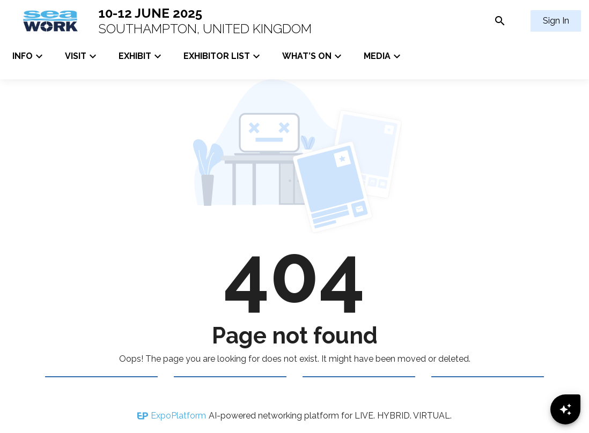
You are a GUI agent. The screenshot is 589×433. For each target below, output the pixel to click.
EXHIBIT (141, 56)
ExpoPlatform (178, 415)
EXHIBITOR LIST (223, 56)
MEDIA (383, 56)
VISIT (82, 56)
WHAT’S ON (313, 56)
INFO (29, 56)
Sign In (556, 21)
